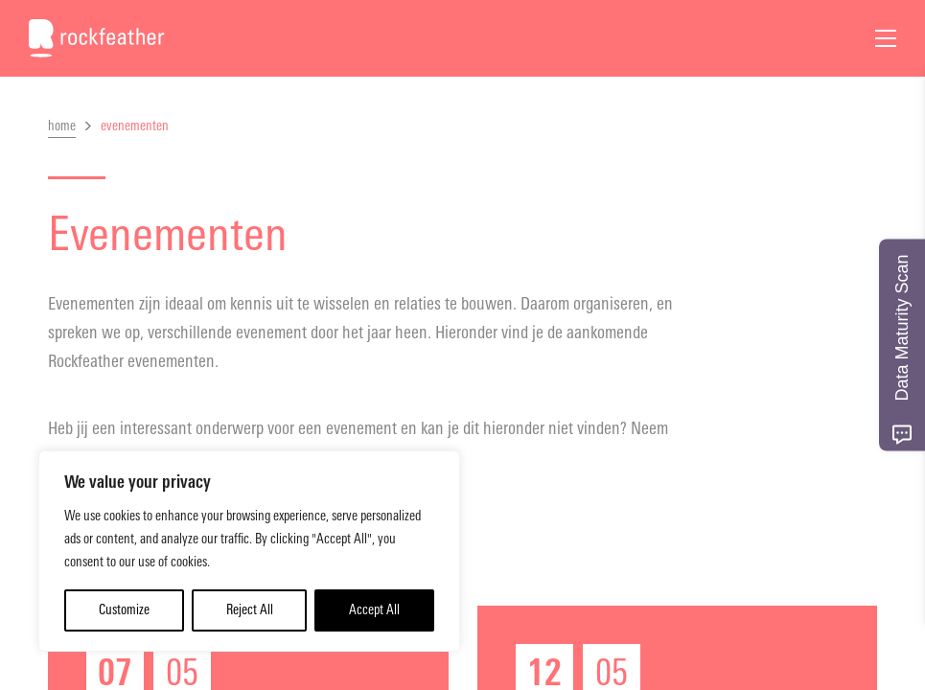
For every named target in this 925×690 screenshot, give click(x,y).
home (62, 126)
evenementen (135, 126)
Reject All (249, 610)
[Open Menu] (886, 38)
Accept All (374, 610)
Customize (124, 610)
